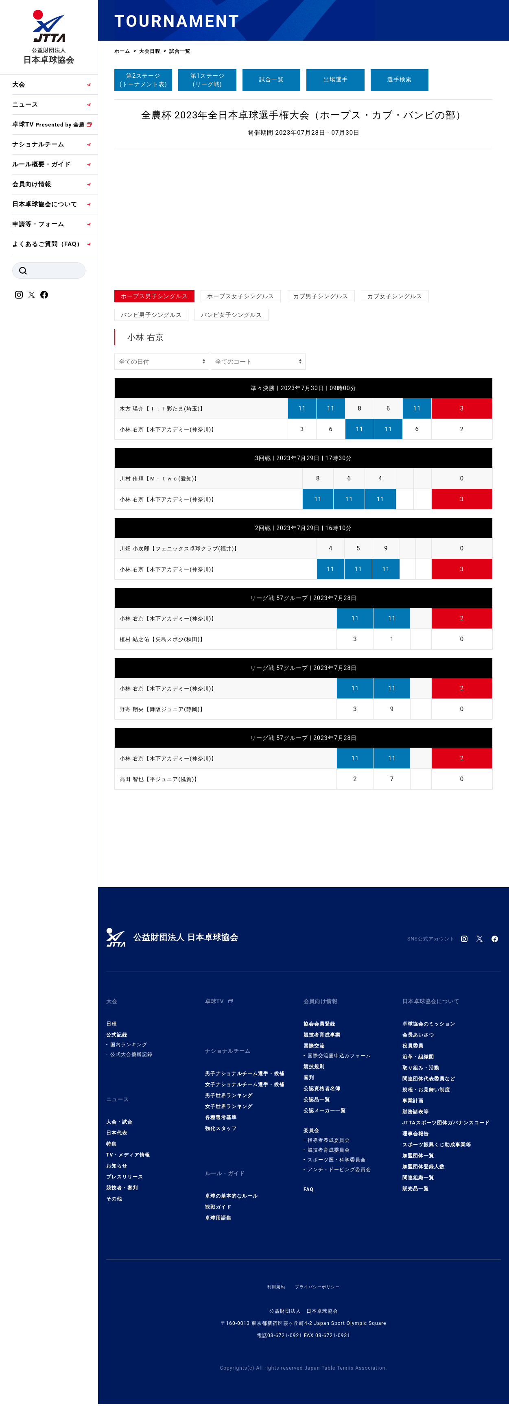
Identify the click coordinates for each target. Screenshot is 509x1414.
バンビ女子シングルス (231, 315)
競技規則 (314, 1060)
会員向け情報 (31, 184)
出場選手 (335, 79)
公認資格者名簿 (322, 1082)
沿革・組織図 (418, 1050)
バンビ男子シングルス (151, 315)
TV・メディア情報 (128, 1141)
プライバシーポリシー (319, 1266)
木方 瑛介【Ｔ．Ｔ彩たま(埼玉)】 (169, 408)
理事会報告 (415, 1127)
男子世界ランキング (229, 1082)
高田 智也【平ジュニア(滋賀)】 (165, 779)
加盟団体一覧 (418, 1149)
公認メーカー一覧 (325, 1103)
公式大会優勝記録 (131, 1047)
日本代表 (116, 1119)
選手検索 (399, 79)
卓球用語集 (218, 1197)
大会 (18, 84)
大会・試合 (119, 1108)
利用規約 (272, 1266)
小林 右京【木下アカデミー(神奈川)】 (175, 429)
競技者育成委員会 (329, 1143)
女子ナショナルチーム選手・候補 (244, 1071)
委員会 (311, 1123)
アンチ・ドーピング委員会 (339, 1162)
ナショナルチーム (38, 144)
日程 (111, 1017)
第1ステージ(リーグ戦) (207, 79)
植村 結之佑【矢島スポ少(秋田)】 (169, 639)
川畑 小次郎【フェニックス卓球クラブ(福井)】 (188, 548)
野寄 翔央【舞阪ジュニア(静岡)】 (169, 709)
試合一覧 (271, 79)
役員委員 (413, 1039)
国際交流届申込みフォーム (339, 1049)
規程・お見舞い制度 (426, 1083)
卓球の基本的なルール (231, 1175)
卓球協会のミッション (428, 1017)
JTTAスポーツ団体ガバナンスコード (446, 1116)
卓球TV (48, 124)
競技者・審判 (122, 1174)
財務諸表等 (415, 1105)
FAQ (309, 1182)
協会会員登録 (319, 1017)
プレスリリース (124, 1163)
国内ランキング (128, 1038)
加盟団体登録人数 (423, 1160)
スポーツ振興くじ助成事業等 (436, 1138)
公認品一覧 (317, 1092)
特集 (111, 1130)
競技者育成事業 (322, 1028)
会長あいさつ (418, 1028)
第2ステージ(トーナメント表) (143, 79)
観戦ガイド (218, 1186)
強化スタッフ (221, 1114)
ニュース (25, 104)
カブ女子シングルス (394, 296)
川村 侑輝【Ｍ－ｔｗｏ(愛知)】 (165, 478)
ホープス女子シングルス (240, 296)
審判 (309, 1071)
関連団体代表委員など (428, 1072)
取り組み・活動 (420, 1061)
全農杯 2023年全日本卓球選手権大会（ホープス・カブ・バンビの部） (303, 115)
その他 (114, 1185)
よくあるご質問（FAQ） (47, 244)
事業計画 (413, 1094)
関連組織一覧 (418, 1171)
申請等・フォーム (38, 224)
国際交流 (314, 1039)
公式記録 (116, 1028)
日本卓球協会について (44, 204)
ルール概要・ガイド (41, 164)
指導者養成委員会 (329, 1133)
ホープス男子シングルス (154, 296)
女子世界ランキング (229, 1092)
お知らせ (116, 1152)
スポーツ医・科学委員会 (337, 1153)
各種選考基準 (221, 1103)
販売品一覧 (415, 1182)
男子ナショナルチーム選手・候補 (244, 1060)
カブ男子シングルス (320, 296)
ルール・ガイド (228, 1156)
